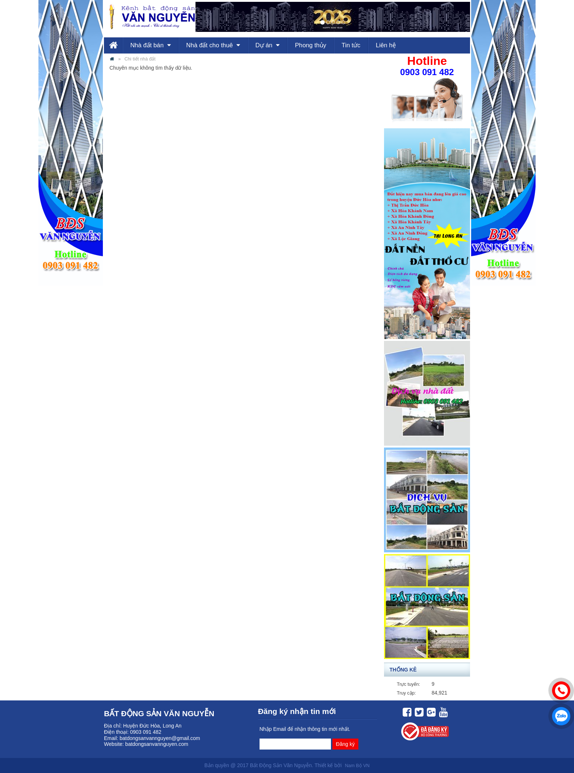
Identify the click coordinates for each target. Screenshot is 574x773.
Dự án (268, 45)
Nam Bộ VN (357, 765)
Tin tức (351, 45)
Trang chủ (113, 45)
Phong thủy (311, 45)
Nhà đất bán (150, 45)
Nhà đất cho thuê (213, 45)
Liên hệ (386, 45)
